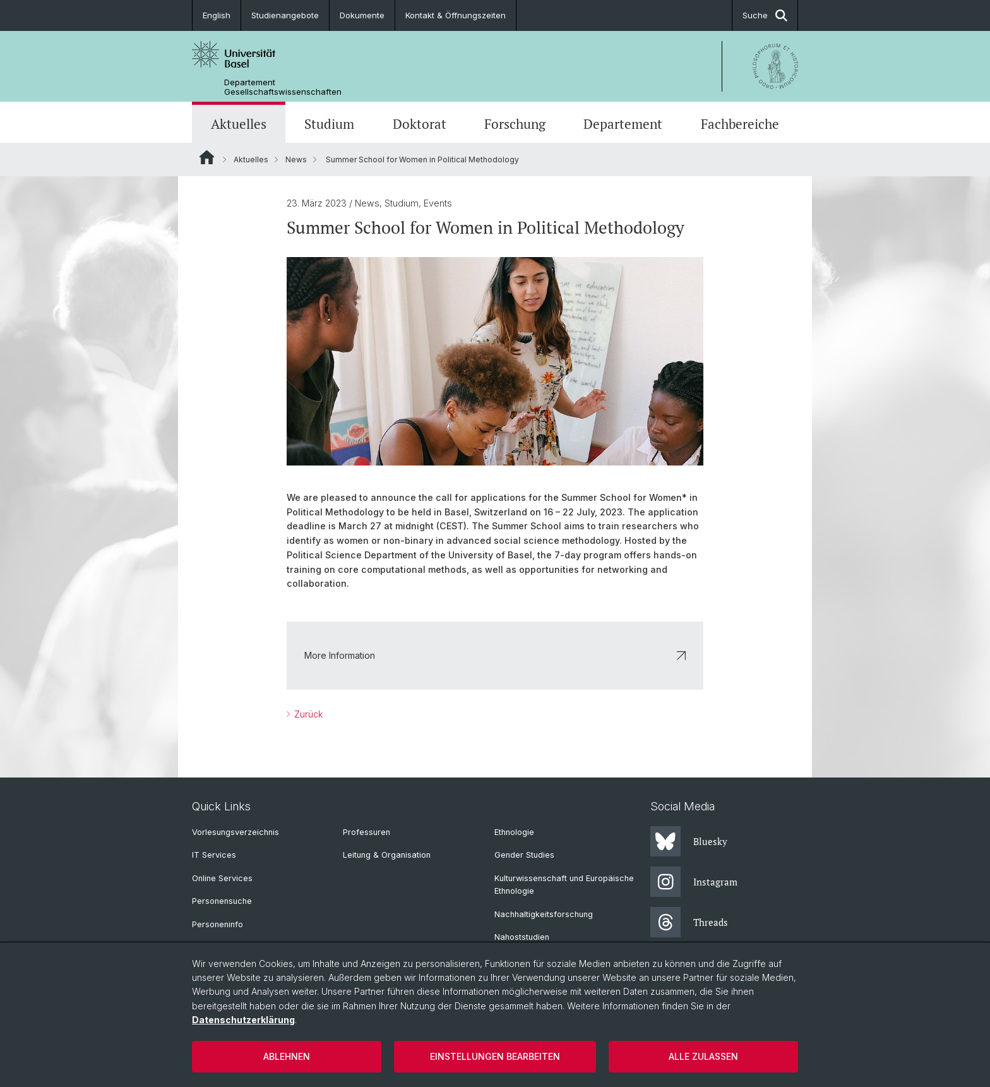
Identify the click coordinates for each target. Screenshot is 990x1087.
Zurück (307, 714)
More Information (495, 655)
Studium (329, 124)
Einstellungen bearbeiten (495, 1056)
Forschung (515, 124)
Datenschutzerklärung (243, 1019)
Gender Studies (524, 855)
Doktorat (419, 124)
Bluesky (688, 841)
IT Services (214, 855)
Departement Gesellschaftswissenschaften (283, 87)
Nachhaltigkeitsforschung (543, 914)
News (296, 159)
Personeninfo (217, 924)
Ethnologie (514, 832)
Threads (689, 922)
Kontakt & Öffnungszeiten (455, 15)
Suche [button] (764, 15)
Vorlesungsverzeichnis (235, 832)
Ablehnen (286, 1056)
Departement (622, 124)
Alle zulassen (703, 1056)
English (216, 15)
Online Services (222, 878)
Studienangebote (285, 15)
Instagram (693, 882)
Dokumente (362, 15)
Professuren (366, 832)
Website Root (207, 157)
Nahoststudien (521, 937)
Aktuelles (238, 124)
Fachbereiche (740, 124)
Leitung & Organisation (387, 855)
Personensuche (222, 901)
